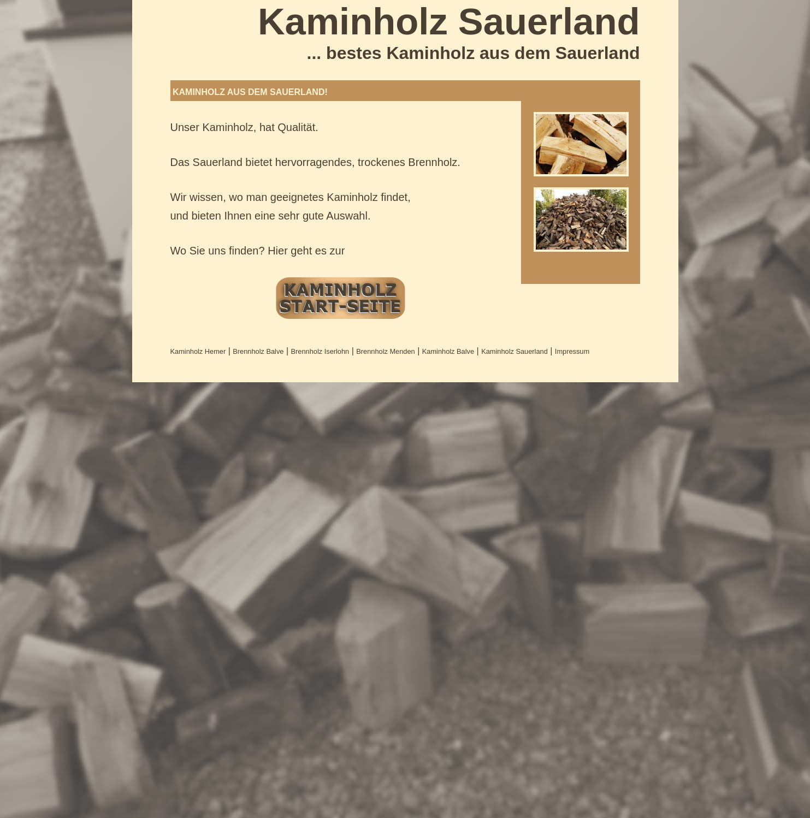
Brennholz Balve (258, 351)
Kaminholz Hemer (198, 351)
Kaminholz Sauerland (514, 351)
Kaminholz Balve (448, 351)
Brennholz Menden (385, 351)
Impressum (572, 351)
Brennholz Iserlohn (320, 351)
